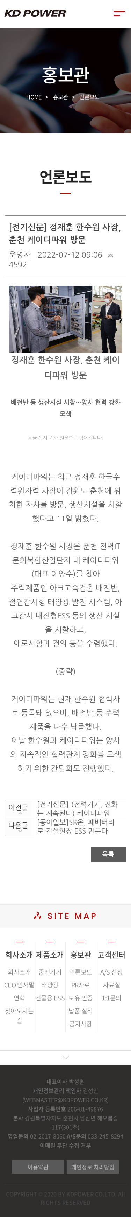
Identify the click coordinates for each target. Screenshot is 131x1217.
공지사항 (80, 1023)
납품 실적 (80, 1011)
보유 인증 (80, 998)
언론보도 (89, 97)
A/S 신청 (111, 972)
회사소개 (19, 954)
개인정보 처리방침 (93, 1167)
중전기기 (49, 972)
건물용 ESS (50, 998)
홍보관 (60, 97)
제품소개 (50, 954)
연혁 (19, 998)
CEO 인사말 (19, 985)
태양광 (50, 985)
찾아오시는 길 (19, 1015)
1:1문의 (112, 998)
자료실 (112, 985)
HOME (33, 97)
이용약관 (38, 1167)
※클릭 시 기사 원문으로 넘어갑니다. (65, 438)
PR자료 (80, 985)
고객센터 (111, 954)
